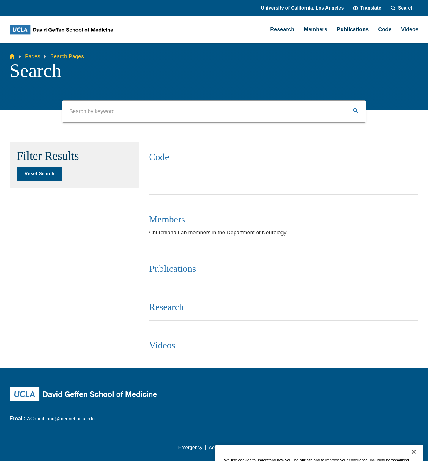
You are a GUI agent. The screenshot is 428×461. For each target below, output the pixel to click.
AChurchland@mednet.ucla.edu (61, 418)
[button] (367, 8)
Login (362, 447)
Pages (32, 56)
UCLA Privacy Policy (262, 447)
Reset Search (39, 173)
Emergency (190, 447)
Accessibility (222, 447)
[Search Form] (402, 8)
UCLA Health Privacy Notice (320, 447)
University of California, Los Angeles (302, 7)
